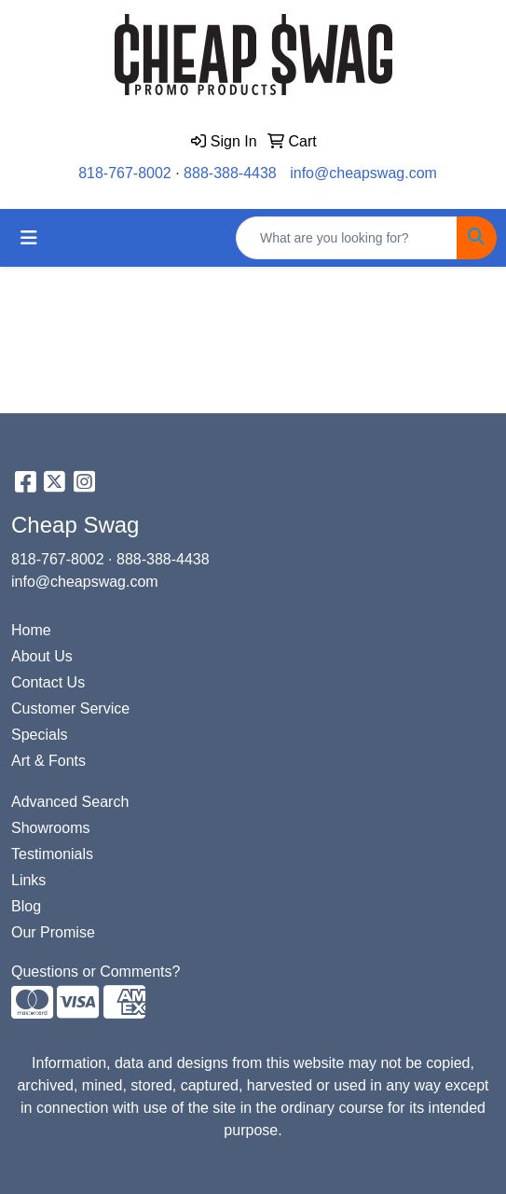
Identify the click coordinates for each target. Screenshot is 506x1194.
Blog (26, 906)
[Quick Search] (347, 237)
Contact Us (48, 682)
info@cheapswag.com (363, 173)
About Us (42, 656)
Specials (39, 735)
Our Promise (53, 932)
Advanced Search (70, 802)
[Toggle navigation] (28, 238)
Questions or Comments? (95, 971)
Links (28, 880)
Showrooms (50, 828)
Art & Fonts (48, 761)
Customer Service (70, 708)
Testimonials (52, 854)
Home (31, 630)
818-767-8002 (124, 173)
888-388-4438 (230, 173)
